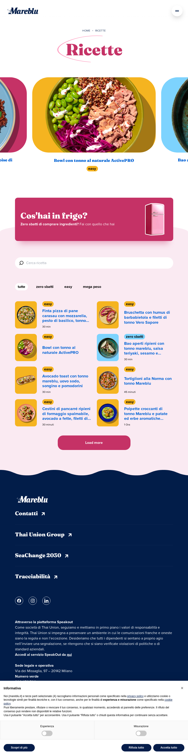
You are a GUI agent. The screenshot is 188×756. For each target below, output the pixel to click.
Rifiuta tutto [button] (136, 747)
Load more (94, 442)
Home (86, 30)
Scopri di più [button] (19, 747)
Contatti (30, 514)
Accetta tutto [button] (168, 747)
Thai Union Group (44, 535)
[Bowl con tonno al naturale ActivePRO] (94, 114)
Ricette (100, 30)
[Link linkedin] (46, 601)
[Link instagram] (33, 601)
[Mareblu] (22, 11)
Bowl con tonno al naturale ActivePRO (94, 161)
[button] (182, 688)
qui (69, 654)
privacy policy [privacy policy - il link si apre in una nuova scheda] (135, 696)
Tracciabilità (36, 577)
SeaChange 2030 (42, 556)
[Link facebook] (19, 601)
